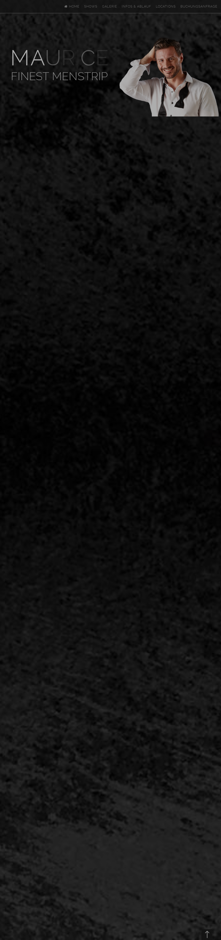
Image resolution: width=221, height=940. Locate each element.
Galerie (109, 6)
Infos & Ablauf (136, 6)
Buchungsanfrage (198, 6)
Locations (166, 6)
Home (71, 6)
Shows (90, 6)
